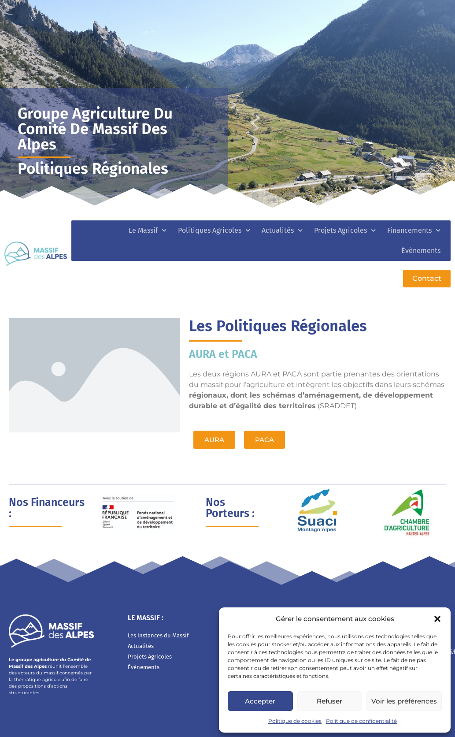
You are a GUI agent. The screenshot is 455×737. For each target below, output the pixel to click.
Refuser (329, 701)
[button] (437, 618)
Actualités (282, 230)
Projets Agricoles (345, 230)
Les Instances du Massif (158, 635)
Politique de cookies (295, 721)
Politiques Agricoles (214, 230)
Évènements (420, 250)
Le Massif (147, 230)
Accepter (260, 701)
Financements (413, 230)
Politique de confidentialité (361, 721)
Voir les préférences (404, 701)
